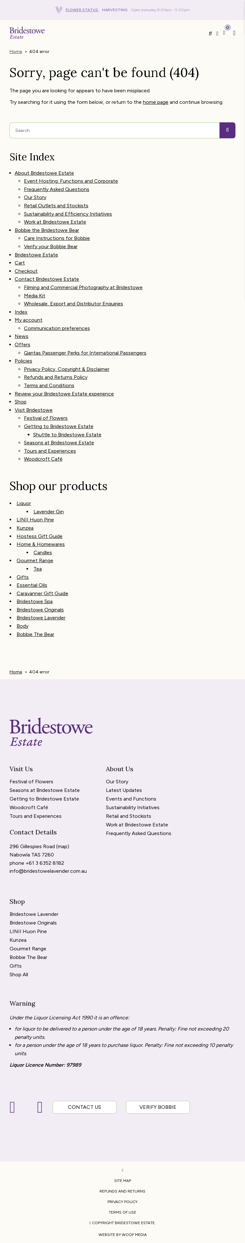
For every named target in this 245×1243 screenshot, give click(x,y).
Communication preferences (57, 328)
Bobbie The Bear (35, 634)
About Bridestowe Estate (44, 173)
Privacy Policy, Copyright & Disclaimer (66, 369)
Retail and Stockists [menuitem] (128, 816)
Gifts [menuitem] (16, 966)
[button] (232, 33)
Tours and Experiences (50, 451)
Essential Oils (32, 585)
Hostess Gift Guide (40, 536)
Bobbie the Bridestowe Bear (47, 230)
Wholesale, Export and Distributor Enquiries (73, 304)
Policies (23, 361)
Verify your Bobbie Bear (51, 246)
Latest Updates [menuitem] (124, 790)
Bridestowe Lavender (41, 618)
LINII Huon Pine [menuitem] (28, 931)
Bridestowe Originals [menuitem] (33, 923)
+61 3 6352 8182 (45, 863)
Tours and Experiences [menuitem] (36, 816)
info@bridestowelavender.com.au (48, 871)
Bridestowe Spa (35, 601)
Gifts (23, 577)
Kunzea (25, 528)
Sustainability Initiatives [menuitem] (133, 807)
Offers (22, 344)
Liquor (24, 503)
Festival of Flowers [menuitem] (31, 782)
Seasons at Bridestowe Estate (59, 443)
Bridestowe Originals (40, 610)
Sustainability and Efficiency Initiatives (68, 214)
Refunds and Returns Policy (55, 377)
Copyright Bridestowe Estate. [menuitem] (122, 1223)
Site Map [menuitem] (122, 1180)
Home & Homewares (41, 544)
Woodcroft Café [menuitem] (29, 807)
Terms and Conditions (49, 385)
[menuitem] (122, 1170)
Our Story (35, 197)
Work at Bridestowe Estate (55, 222)
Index (21, 312)
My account (28, 320)
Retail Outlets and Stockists (56, 206)
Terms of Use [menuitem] (122, 1212)
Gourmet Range (35, 560)
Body (22, 626)
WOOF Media (134, 1234)
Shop (20, 402)
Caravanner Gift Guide (42, 593)
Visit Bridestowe (34, 410)
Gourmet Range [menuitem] (28, 949)
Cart (20, 263)
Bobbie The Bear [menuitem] (28, 957)
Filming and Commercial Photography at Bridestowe (83, 287)
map (62, 846)
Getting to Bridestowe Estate (58, 426)
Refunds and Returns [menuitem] (122, 1191)
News (21, 336)
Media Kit (34, 296)
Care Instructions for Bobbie (57, 238)
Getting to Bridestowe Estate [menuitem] (44, 799)
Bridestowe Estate (36, 255)
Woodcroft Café (43, 459)
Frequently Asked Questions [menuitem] (138, 833)
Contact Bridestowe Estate (47, 279)
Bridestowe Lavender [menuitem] (34, 914)
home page (155, 102)
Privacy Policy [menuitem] (122, 1202)
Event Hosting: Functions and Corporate (71, 181)
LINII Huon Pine (35, 520)
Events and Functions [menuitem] (131, 799)
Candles (42, 552)
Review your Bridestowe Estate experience (64, 394)
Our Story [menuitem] (117, 782)
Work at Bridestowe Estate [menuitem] (137, 825)
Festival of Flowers (46, 418)
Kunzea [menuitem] (18, 940)
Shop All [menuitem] (19, 975)
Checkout (26, 271)
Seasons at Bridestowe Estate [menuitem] (45, 790)
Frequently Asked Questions (56, 189)
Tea (37, 569)
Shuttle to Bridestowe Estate (67, 435)
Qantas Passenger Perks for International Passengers (85, 353)
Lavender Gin (48, 512)
